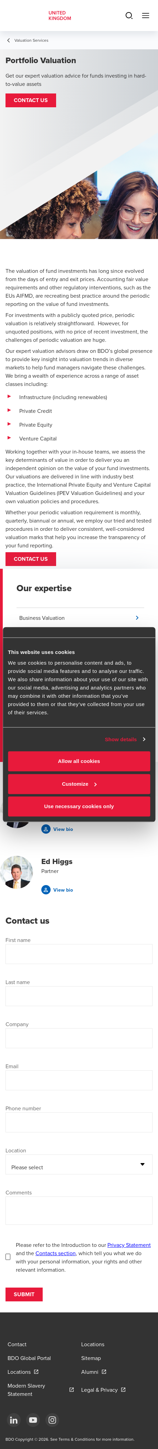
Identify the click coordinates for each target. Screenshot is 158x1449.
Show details (121, 739)
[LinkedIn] (14, 1420)
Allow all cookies (79, 761)
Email (12, 1066)
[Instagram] (52, 1420)
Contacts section (55, 1253)
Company (17, 1024)
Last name (18, 982)
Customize (79, 784)
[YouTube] (33, 1420)
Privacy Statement (129, 1245)
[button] (31, 100)
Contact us (31, 559)
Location (16, 1150)
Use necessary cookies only (79, 806)
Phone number (23, 1108)
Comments (19, 1192)
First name (18, 940)
